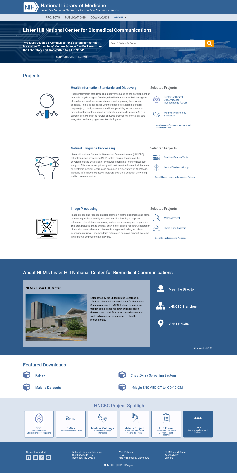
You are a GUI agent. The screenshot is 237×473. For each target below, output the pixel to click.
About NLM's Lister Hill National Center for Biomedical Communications (98, 272)
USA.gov (128, 465)
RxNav (40, 375)
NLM (106, 465)
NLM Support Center (175, 452)
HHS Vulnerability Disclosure (133, 457)
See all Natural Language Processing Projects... (175, 177)
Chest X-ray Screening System (153, 375)
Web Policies (125, 452)
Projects (31, 75)
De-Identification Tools (176, 157)
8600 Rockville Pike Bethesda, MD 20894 (83, 456)
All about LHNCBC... (203, 348)
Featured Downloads (44, 365)
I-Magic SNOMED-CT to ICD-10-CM (157, 388)
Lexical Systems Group (176, 167)
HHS (119, 465)
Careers (169, 457)
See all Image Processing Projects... (170, 238)
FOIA (121, 455)
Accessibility (172, 455)
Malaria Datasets (48, 388)
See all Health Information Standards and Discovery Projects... (173, 126)
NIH (113, 465)
